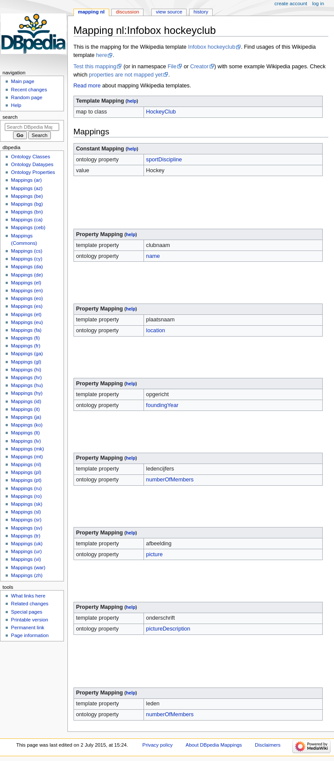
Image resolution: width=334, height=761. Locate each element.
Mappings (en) (27, 290)
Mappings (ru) (26, 488)
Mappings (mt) (27, 456)
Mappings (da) (27, 266)
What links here (28, 595)
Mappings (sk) (26, 504)
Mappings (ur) (26, 551)
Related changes (29, 603)
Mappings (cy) (26, 258)
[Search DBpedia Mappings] (32, 127)
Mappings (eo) (27, 298)
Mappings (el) (26, 282)
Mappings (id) (26, 401)
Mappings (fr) (25, 345)
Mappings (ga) (27, 353)
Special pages (26, 611)
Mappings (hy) (27, 393)
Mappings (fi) (25, 337)
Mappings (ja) (26, 417)
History (201, 11)
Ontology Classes (30, 156)
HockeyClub (161, 112)
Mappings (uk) (27, 543)
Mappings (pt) (26, 480)
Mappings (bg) (27, 204)
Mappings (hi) (26, 369)
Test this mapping (95, 66)
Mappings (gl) (26, 361)
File (171, 66)
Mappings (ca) (27, 219)
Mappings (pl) (26, 472)
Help (16, 105)
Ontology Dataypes (32, 164)
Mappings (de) (27, 274)
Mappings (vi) (26, 559)
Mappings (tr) (25, 535)
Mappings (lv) (26, 441)
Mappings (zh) (27, 575)
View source (169, 11)
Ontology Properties (33, 172)
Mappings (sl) (26, 511)
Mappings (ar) (26, 180)
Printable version (29, 619)
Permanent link (27, 627)
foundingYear (162, 405)
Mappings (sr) (26, 519)
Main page (22, 81)
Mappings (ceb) (28, 227)
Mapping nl (91, 11)
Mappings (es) (27, 306)
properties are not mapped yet (126, 75)
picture (154, 554)
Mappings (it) (25, 409)
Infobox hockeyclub (211, 47)
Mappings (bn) (27, 211)
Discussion (127, 11)
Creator (199, 66)
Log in (318, 3)
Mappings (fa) (26, 330)
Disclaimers (268, 745)
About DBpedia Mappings (214, 745)
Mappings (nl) (26, 464)
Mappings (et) (26, 314)
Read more (87, 86)
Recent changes (29, 89)
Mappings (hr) (26, 377)
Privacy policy (157, 745)
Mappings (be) (27, 196)
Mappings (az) (27, 188)
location (155, 330)
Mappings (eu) (27, 322)
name (153, 256)
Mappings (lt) (25, 432)
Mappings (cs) (26, 251)
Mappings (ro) (26, 496)
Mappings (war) (28, 567)
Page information (30, 635)
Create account (290, 3)
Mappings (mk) (27, 448)
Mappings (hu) (27, 385)
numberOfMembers (170, 480)
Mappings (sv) (26, 528)
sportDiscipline (164, 160)
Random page (26, 97)
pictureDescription (168, 629)
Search (10, 117)
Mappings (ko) (27, 424)
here (101, 55)
